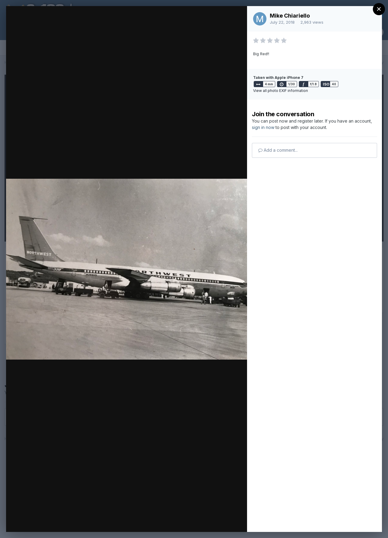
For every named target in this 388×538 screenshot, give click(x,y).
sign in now (263, 127)
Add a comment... (278, 150)
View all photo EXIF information (280, 90)
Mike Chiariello (290, 15)
